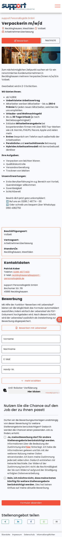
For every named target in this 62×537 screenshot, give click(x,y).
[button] (5, 522)
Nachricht (50, 40)
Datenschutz (29, 534)
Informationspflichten (46, 534)
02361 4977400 (21, 271)
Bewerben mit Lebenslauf (31, 328)
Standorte (6, 534)
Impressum (17, 534)
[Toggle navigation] (56, 6)
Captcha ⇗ (53, 393)
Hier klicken (34, 391)
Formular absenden (31, 502)
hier (28, 447)
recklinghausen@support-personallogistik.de (22, 277)
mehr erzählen (31, 380)
